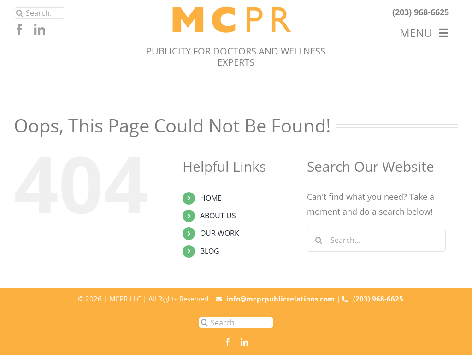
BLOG (209, 251)
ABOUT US (218, 216)
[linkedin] (39, 29)
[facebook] (19, 29)
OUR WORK (219, 233)
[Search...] (39, 13)
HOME (211, 198)
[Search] (19, 13)
